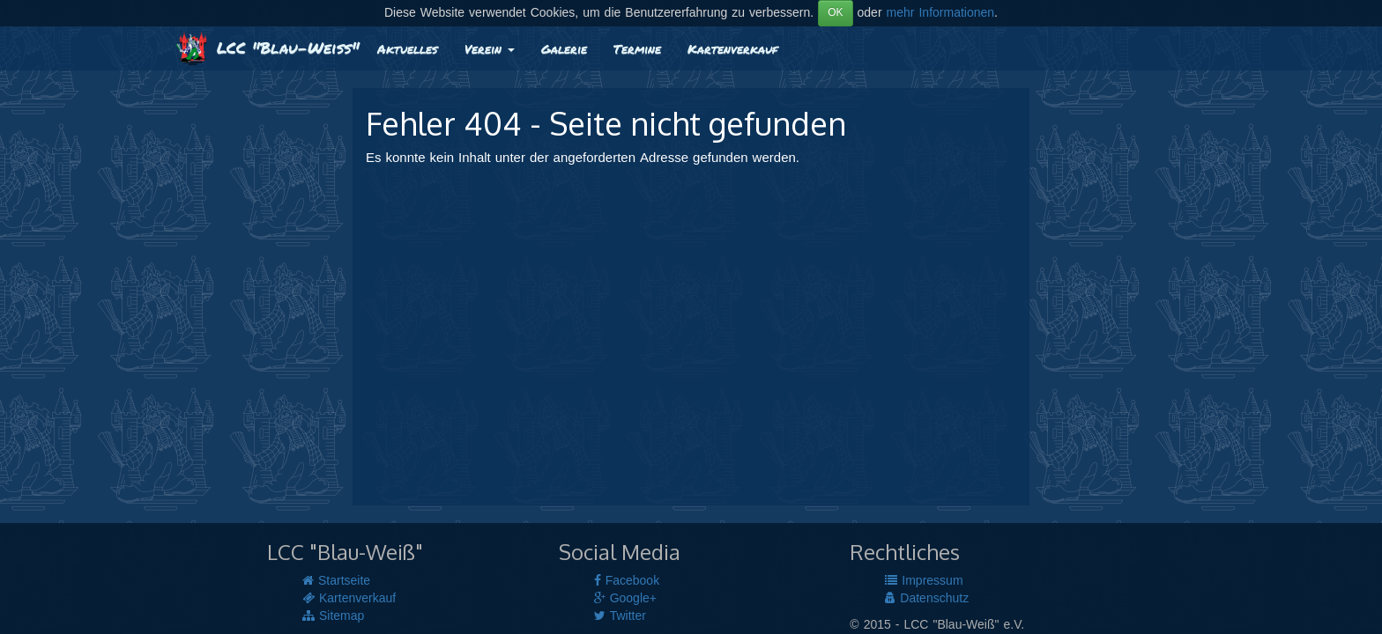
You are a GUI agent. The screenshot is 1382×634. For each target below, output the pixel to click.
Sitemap (333, 616)
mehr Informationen (941, 13)
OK (835, 13)
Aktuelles (407, 48)
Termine (637, 48)
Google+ (625, 599)
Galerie (564, 48)
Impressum (923, 581)
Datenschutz (927, 599)
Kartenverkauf (732, 48)
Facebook (626, 581)
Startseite (336, 581)
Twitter (620, 616)
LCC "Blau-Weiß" (267, 47)
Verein (489, 48)
